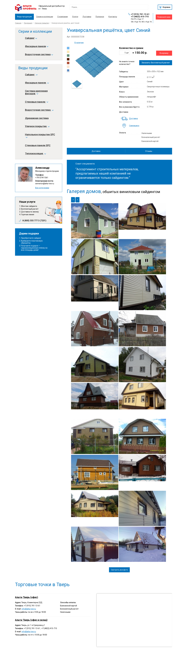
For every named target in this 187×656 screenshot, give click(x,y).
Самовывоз (134, 126)
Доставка (87, 17)
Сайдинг (31, 38)
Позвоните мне (163, 17)
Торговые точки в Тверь (42, 584)
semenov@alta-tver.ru (44, 183)
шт (127, 53)
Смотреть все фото (119, 570)
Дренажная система (37, 118)
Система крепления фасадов (36, 92)
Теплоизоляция (35, 153)
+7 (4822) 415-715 (140, 17)
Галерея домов (84, 191)
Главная (18, 23)
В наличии (79, 43)
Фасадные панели (36, 46)
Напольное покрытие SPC (40, 136)
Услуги (75, 17)
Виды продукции (24, 17)
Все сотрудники (42, 188)
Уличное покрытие (42, 23)
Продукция (28, 23)
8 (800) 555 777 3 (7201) (34, 221)
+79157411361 (41, 177)
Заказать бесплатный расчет (155, 62)
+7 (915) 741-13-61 (140, 14)
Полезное (100, 17)
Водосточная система (39, 54)
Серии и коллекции (44, 17)
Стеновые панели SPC (37, 145)
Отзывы (148, 151)
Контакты (112, 17)
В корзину (164, 53)
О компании (62, 17)
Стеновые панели (36, 102)
